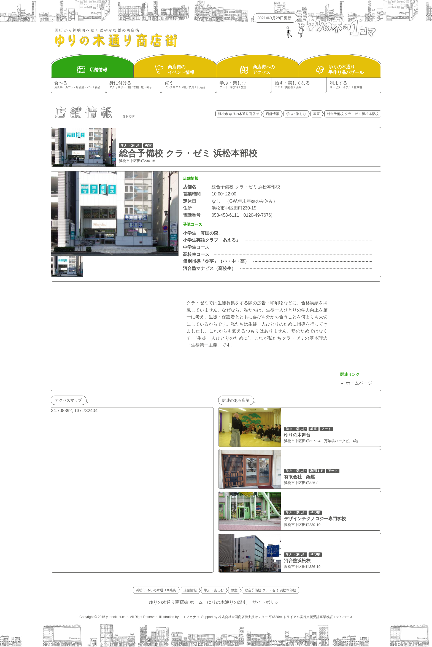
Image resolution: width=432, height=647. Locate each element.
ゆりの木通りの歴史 (227, 602)
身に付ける (133, 85)
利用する (354, 85)
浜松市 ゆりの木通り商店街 (238, 114)
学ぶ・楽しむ (244, 85)
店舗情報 (272, 114)
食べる (78, 85)
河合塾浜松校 (297, 560)
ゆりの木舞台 (297, 435)
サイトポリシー (267, 602)
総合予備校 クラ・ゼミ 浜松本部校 (188, 153)
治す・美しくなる (299, 85)
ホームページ (359, 383)
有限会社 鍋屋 (299, 476)
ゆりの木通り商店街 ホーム (176, 602)
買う (188, 85)
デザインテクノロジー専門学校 (315, 518)
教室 (316, 114)
